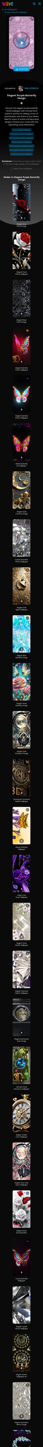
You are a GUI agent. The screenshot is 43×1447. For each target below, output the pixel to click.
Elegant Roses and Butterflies (21, 1232)
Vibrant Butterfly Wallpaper (21, 848)
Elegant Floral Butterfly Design (21, 704)
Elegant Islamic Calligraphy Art (21, 1375)
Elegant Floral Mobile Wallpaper (21, 944)
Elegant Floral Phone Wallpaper (21, 273)
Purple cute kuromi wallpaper (21, 154)
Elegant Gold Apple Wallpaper (22, 608)
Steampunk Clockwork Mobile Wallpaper (21, 800)
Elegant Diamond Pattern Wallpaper (21, 992)
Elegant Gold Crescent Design (21, 513)
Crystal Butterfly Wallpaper (22, 1280)
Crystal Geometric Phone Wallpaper (21, 560)
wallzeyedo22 (28, 88)
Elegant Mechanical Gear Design (21, 1040)
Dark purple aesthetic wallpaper (21, 150)
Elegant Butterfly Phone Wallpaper (21, 369)
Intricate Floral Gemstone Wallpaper (21, 1088)
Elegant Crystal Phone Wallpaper (21, 1327)
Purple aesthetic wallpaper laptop (21, 146)
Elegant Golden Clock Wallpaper (21, 1136)
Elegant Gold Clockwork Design (21, 752)
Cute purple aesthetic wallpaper (21, 134)
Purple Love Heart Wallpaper (22, 896)
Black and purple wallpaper (21, 142)
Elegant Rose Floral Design (21, 225)
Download (21, 69)
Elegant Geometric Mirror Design (21, 1423)
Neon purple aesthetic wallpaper (21, 138)
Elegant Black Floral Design (21, 321)
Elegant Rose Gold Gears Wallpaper (21, 1184)
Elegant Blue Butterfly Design (21, 656)
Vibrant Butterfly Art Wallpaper (21, 465)
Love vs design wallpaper (21, 130)
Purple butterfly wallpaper (16, 12)
